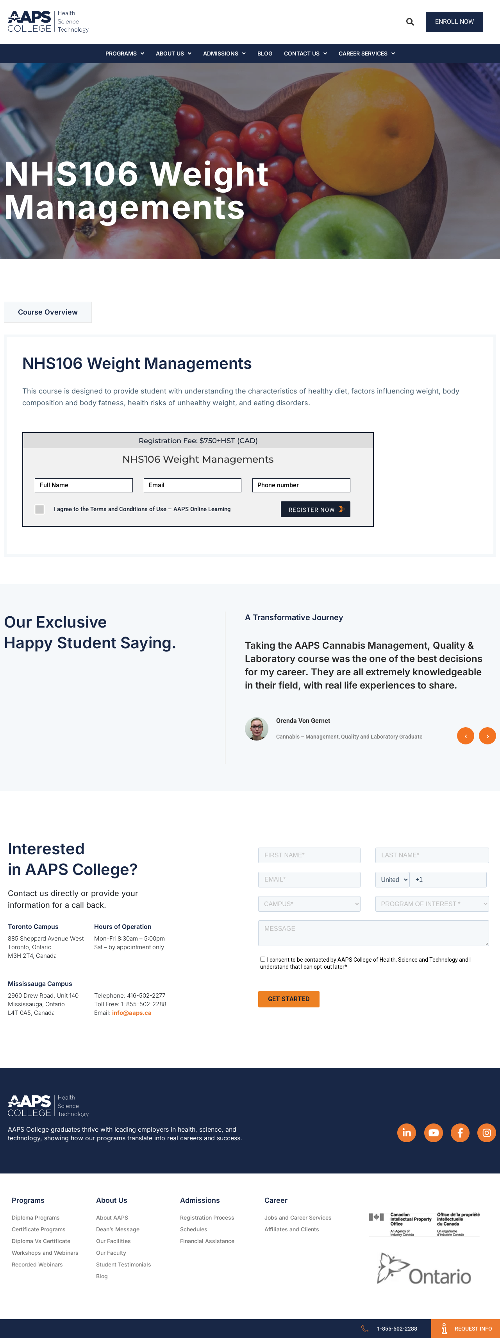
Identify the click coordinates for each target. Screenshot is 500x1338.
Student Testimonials (123, 1264)
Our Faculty (111, 1252)
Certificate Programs (39, 1229)
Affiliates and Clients (291, 1229)
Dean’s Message (117, 1229)
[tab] (48, 312)
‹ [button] (465, 735)
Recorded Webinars (37, 1264)
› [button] (487, 735)
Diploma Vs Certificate (41, 1241)
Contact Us (305, 53)
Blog (264, 53)
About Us (173, 53)
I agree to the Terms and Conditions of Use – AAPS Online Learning (142, 509)
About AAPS (112, 1217)
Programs (124, 53)
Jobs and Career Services (298, 1217)
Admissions (224, 53)
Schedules (193, 1229)
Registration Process (207, 1217)
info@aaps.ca (132, 1012)
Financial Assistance (207, 1241)
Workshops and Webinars (45, 1252)
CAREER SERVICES (367, 53)
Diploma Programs (36, 1217)
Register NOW (319, 510)
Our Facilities (113, 1241)
